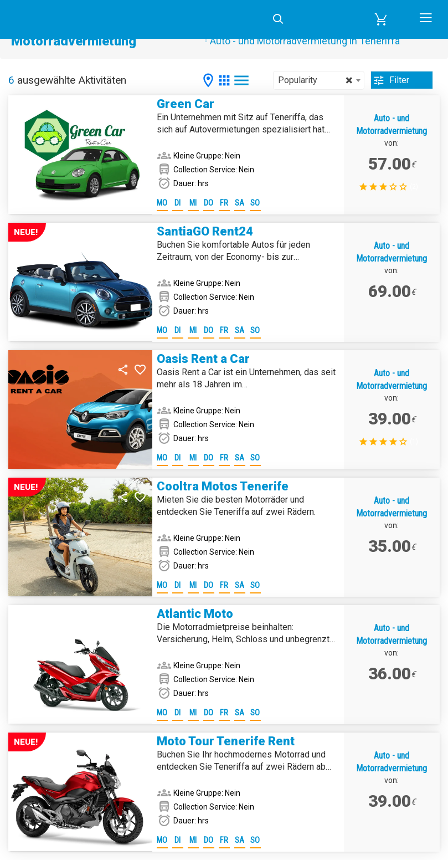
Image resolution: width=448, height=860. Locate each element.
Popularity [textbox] (315, 80)
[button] (381, 19)
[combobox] (318, 80)
